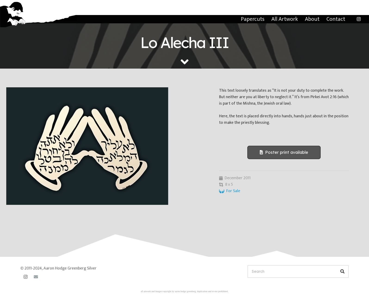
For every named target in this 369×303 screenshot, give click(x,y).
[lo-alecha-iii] (106, 146)
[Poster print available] (284, 152)
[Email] (36, 277)
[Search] (298, 271)
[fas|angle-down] (185, 62)
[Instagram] (358, 19)
